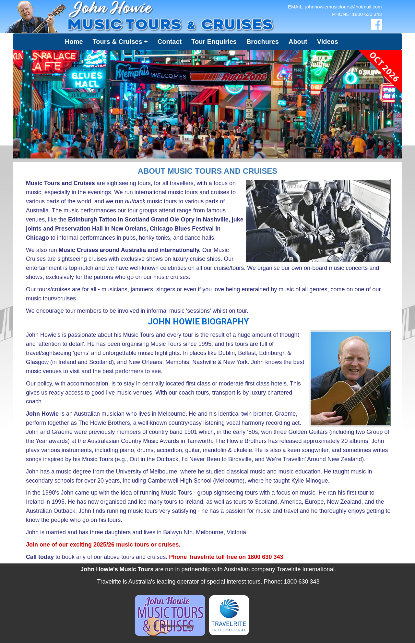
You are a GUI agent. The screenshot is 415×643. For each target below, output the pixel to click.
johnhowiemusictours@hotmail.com (343, 6)
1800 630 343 (367, 14)
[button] (120, 41)
